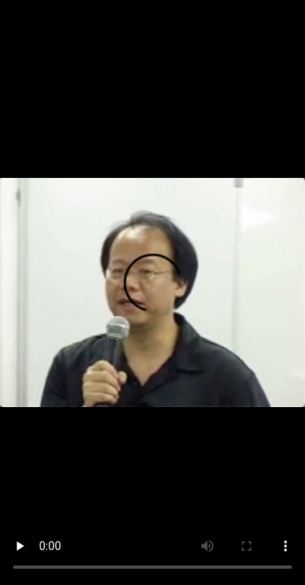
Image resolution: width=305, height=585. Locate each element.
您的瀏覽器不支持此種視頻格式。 (152, 292)
